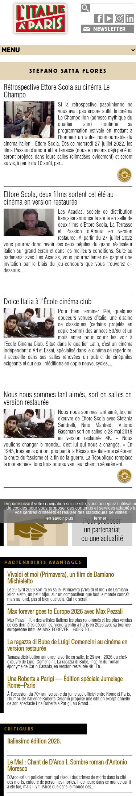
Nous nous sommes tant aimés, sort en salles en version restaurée (68, 398)
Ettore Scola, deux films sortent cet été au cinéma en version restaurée (59, 197)
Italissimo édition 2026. (34, 741)
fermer (100, 518)
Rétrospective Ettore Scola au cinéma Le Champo (57, 90)
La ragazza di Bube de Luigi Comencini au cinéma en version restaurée (67, 645)
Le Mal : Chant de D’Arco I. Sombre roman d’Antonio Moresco (67, 765)
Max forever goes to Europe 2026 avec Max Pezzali (65, 611)
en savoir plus (59, 518)
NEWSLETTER (109, 29)
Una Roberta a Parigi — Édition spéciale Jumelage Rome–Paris (65, 682)
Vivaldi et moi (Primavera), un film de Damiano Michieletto (60, 577)
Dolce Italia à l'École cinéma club (47, 301)
